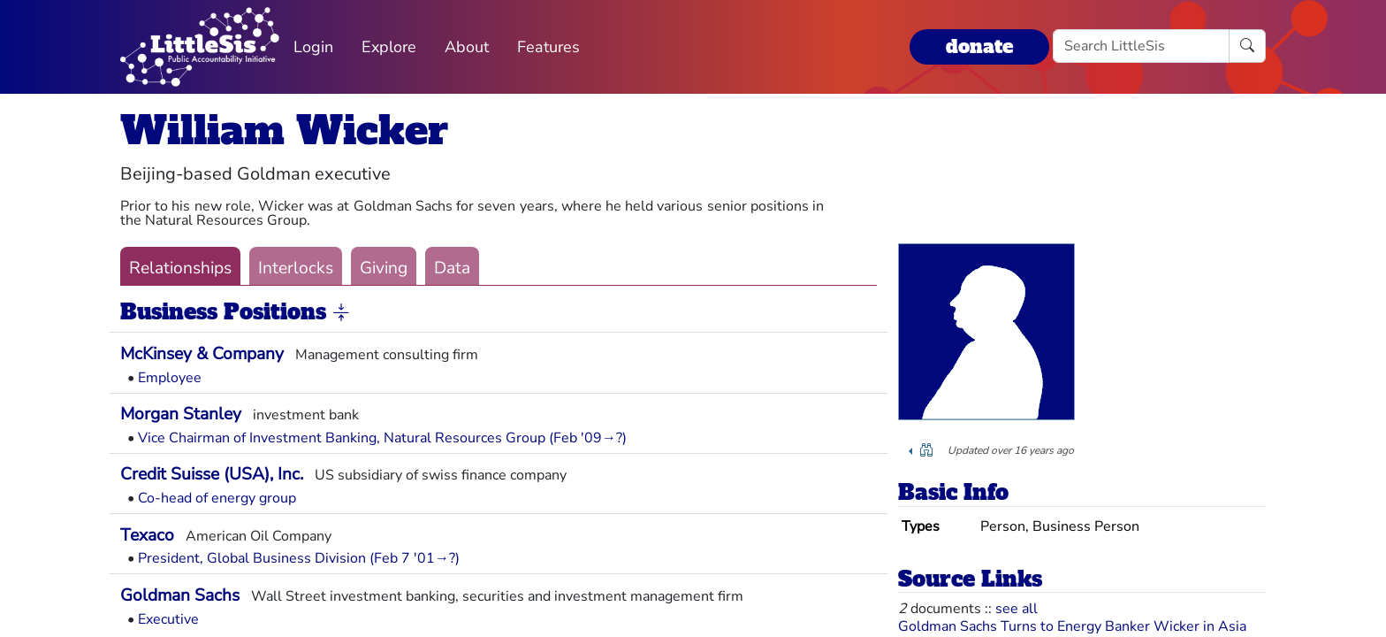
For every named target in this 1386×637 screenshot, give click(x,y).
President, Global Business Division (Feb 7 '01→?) (299, 558)
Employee (170, 378)
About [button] (467, 47)
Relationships (180, 268)
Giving (383, 268)
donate (979, 46)
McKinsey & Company (202, 353)
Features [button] (548, 47)
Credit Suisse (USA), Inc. (211, 474)
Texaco (147, 535)
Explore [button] (389, 47)
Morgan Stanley (180, 414)
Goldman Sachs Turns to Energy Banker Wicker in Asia (1072, 626)
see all (1016, 608)
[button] (341, 313)
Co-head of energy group (217, 498)
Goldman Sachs (180, 595)
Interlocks (295, 268)
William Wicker (284, 130)
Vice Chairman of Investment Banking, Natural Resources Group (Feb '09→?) (382, 438)
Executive (168, 619)
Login (313, 47)
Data (452, 268)
